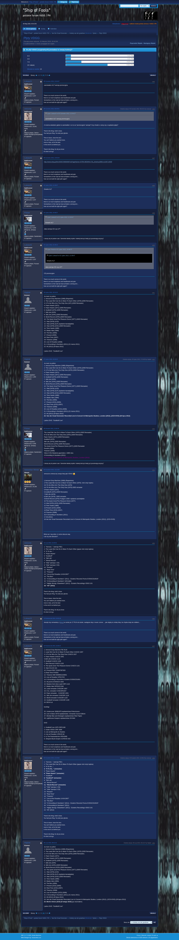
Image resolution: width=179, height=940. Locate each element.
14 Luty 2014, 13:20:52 (50, 543)
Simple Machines (36, 935)
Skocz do (126, 922)
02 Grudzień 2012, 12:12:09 (51, 469)
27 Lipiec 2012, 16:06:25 (51, 359)
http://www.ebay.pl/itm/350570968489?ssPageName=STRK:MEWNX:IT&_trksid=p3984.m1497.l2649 (78, 162)
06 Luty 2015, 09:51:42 (50, 842)
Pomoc (139, 935)
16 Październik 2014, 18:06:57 (52, 645)
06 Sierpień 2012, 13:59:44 (51, 428)
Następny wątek (149, 43)
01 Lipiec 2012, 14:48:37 (51, 212)
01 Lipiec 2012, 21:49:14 (51, 245)
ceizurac (28, 109)
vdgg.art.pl (124, 24)
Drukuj (153, 75)
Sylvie (94, 33)
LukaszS (28, 81)
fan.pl (62, 622)
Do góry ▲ (155, 935)
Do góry (26, 913)
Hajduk (27, 292)
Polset (27, 213)
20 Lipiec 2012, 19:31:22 (51, 292)
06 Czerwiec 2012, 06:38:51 (51, 108)
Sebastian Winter (31, 470)
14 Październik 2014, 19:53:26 (52, 618)
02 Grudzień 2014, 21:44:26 (51, 758)
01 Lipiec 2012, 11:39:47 (51, 185)
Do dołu (26, 75)
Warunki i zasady (146, 935)
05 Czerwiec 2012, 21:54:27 (51, 81)
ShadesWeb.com (36, 937)
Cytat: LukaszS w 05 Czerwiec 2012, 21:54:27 (61, 113)
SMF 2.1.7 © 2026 (26, 935)
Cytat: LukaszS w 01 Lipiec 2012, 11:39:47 (60, 217)
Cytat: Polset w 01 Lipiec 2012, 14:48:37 (59, 249)
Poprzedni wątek (136, 43)
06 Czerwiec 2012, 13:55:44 (51, 157)
